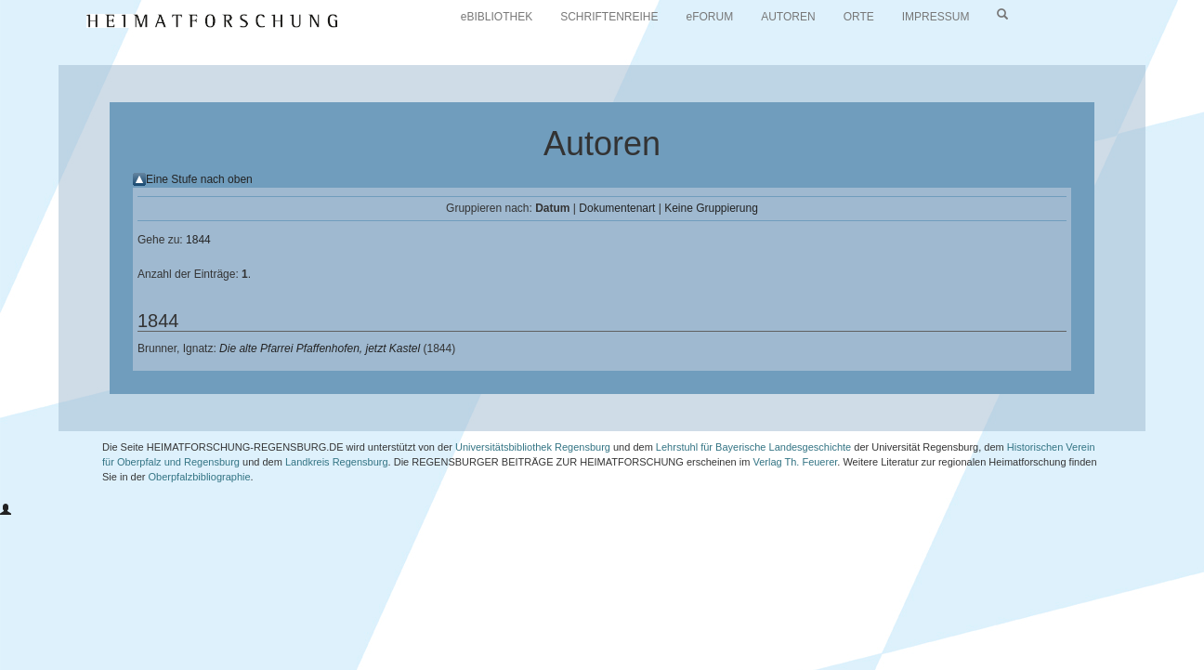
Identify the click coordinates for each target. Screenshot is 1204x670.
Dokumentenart (617, 208)
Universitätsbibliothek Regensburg (532, 447)
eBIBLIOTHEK (496, 16)
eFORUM (710, 16)
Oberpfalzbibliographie (200, 476)
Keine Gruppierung (711, 208)
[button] (5, 510)
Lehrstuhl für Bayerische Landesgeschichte (753, 447)
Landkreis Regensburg (336, 461)
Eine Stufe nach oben (199, 179)
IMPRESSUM (936, 16)
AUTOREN (788, 16)
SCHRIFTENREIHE (609, 16)
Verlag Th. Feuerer (794, 461)
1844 (198, 239)
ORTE (859, 16)
